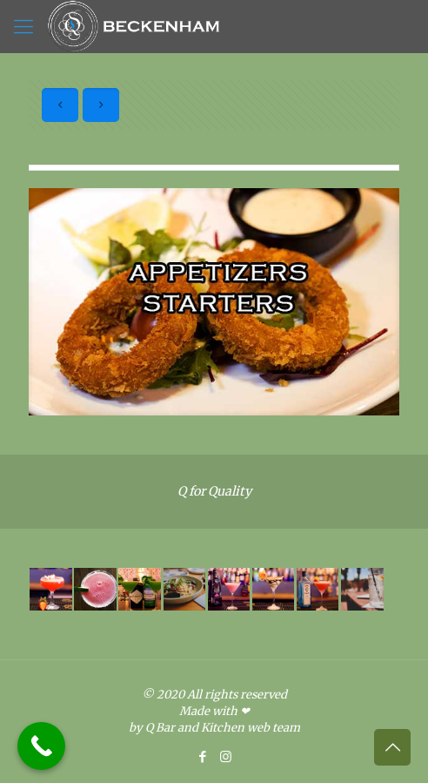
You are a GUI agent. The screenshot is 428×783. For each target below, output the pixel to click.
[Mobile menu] (23, 26)
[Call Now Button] (41, 746)
